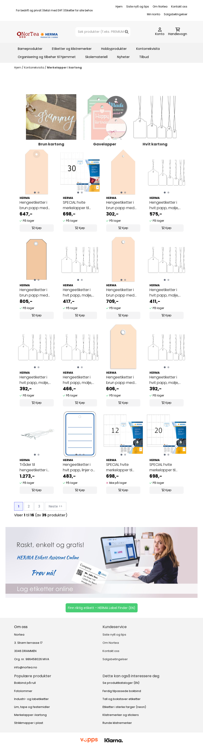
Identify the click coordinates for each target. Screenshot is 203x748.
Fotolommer (23, 691)
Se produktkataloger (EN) (121, 683)
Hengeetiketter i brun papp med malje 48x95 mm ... (35, 205)
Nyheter (123, 57)
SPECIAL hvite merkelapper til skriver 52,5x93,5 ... (121, 467)
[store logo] (37, 32)
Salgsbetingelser (175, 14)
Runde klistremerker (117, 723)
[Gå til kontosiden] (159, 32)
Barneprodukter (30, 48)
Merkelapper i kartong (64, 67)
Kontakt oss (179, 6)
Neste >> (55, 506)
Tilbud (144, 57)
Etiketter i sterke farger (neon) (124, 707)
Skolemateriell (96, 57)
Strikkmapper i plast (28, 723)
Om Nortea (160, 6)
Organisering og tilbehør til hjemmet (47, 57)
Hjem (119, 6)
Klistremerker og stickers (121, 715)
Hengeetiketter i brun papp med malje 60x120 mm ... (36, 292)
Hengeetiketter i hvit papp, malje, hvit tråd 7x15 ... (164, 380)
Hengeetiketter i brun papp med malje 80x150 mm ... (122, 205)
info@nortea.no (25, 667)
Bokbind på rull (25, 683)
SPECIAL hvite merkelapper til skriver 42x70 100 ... (165, 467)
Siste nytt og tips (137, 6)
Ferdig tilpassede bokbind (122, 691)
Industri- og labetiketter (31, 699)
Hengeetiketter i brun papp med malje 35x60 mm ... (122, 380)
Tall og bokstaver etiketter (122, 699)
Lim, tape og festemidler (32, 707)
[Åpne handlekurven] (177, 32)
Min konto (153, 14)
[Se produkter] (101, 562)
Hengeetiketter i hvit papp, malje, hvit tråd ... (164, 205)
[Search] (126, 32)
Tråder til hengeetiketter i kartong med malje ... (36, 467)
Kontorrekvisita (148, 48)
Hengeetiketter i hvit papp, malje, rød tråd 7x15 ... (34, 380)
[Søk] (102, 32)
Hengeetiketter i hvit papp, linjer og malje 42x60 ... (79, 467)
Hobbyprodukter (114, 48)
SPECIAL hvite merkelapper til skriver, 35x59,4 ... (77, 205)
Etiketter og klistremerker (72, 48)
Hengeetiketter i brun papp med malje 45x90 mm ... (122, 292)
